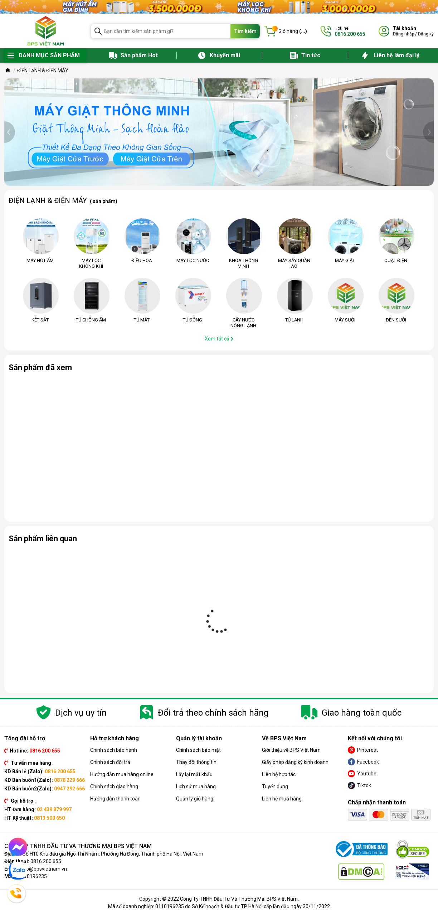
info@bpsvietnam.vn (43, 869)
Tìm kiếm (245, 31)
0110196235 (32, 876)
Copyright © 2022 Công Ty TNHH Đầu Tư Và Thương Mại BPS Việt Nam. (219, 899)
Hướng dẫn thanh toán (115, 799)
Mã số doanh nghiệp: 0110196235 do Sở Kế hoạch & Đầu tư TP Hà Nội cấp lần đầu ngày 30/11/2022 (219, 906)
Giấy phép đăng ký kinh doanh (295, 762)
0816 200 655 (45, 861)
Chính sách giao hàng (114, 786)
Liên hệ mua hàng (282, 799)
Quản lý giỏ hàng (194, 799)
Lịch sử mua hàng (196, 786)
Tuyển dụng (275, 786)
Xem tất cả (219, 339)
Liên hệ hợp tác (279, 774)
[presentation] (9, 132)
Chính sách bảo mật (198, 750)
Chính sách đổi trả (110, 762)
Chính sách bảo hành (113, 750)
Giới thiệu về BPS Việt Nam (291, 750)
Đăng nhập (403, 34)
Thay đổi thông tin (196, 762)
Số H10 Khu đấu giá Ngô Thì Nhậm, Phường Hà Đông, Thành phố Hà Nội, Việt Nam (113, 854)
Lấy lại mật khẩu (194, 774)
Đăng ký (426, 34)
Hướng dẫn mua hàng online (122, 774)
